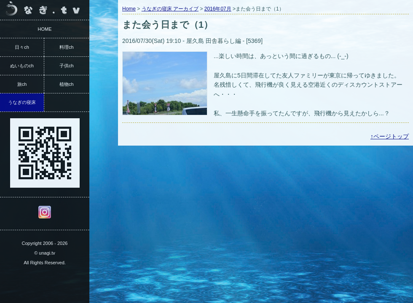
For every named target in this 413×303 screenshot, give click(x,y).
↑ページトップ (389, 136)
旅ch (22, 84)
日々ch (22, 47)
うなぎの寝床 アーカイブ (170, 9)
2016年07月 (217, 9)
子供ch (66, 65)
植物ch (66, 84)
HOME (45, 29)
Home (129, 9)
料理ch (66, 47)
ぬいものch (22, 65)
